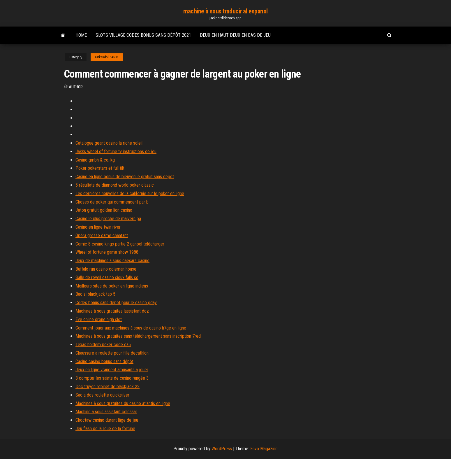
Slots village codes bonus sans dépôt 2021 (143, 35)
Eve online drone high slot (98, 319)
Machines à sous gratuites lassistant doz (112, 311)
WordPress (222, 448)
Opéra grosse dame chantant (101, 235)
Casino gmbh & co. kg (95, 160)
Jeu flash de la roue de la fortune (105, 428)
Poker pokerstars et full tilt (99, 168)
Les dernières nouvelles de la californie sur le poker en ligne (129, 193)
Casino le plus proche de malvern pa (108, 218)
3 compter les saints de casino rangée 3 (112, 378)
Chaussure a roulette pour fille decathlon (112, 353)
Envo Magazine (264, 448)
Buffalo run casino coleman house (105, 269)
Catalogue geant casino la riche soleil (108, 143)
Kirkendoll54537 (106, 57)
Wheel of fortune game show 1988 (106, 252)
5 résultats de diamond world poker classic (114, 185)
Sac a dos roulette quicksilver (102, 395)
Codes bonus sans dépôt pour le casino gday (116, 302)
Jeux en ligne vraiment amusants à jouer (111, 369)
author (76, 87)
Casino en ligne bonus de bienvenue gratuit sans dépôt (124, 176)
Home (81, 35)
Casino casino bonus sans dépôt (104, 361)
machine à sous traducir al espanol (225, 11)
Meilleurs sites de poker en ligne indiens (111, 286)
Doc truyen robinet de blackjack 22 (107, 386)
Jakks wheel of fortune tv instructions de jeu (115, 151)
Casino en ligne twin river (98, 227)
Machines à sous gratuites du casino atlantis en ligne (122, 403)
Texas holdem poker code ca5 (103, 344)
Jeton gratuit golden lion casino (103, 210)
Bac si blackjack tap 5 (95, 294)
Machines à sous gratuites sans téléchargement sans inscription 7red (138, 336)
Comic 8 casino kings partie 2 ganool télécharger (119, 244)
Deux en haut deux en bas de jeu (235, 35)
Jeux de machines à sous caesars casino (112, 260)
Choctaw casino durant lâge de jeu (106, 420)
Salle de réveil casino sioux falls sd (106, 277)
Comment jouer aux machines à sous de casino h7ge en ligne (130, 328)
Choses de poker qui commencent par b (112, 202)
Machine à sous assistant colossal (106, 411)
